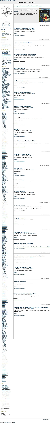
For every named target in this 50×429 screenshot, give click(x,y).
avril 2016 (3, 234)
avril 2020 (3, 185)
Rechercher (3, 37)
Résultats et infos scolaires (6, 101)
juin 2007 (3, 341)
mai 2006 (3, 354)
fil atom (3, 405)
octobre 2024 (4, 130)
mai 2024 (3, 135)
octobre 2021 (4, 167)
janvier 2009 (4, 322)
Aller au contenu (2, 0)
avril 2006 (3, 355)
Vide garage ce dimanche (19, 218)
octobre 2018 (4, 203)
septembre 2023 (5, 143)
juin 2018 (3, 207)
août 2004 (3, 376)
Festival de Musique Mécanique (5, 396)
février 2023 (4, 151)
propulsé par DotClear (46, 419)
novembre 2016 (4, 227)
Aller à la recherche (12, 0)
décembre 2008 (4, 323)
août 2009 (3, 315)
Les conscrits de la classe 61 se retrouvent (23, 28)
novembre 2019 (4, 190)
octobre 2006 (4, 349)
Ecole (3, 108)
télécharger (16, 11)
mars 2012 (4, 283)
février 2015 (4, 248)
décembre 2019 (4, 189)
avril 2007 (3, 343)
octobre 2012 (4, 276)
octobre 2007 (4, 337)
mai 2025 (3, 123)
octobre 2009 (4, 313)
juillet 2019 (4, 194)
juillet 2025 (4, 121)
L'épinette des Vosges (6, 394)
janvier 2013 (4, 273)
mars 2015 (4, 247)
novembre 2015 (4, 239)
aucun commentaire (16, 35)
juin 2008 (3, 329)
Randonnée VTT (17, 168)
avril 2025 (3, 124)
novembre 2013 (4, 263)
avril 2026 (3, 112)
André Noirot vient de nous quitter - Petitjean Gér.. (6, 55)
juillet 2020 (4, 182)
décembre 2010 (4, 299)
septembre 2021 (5, 168)
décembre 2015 (4, 238)
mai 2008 (3, 330)
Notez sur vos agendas (6, 94)
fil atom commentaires (6, 406)
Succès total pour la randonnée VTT (22, 92)
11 (3, 24)
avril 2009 (3, 319)
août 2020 (3, 181)
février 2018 (4, 211)
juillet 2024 (4, 133)
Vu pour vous (4, 105)
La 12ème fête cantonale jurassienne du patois (24, 293)
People (3, 97)
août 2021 (3, 169)
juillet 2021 (4, 170)
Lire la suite (15, 33)
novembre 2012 (4, 275)
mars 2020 (4, 186)
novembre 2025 (4, 117)
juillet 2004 (4, 377)
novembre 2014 (4, 251)
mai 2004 (3, 379)
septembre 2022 (5, 156)
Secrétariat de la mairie (19, 68)
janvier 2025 (4, 127)
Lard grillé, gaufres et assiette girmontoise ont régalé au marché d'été (30, 307)
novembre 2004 (4, 373)
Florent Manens (7, 422)
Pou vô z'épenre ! (5, 98)
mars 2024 (4, 137)
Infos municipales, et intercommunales (35, 69)
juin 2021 (3, 171)
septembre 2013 (5, 265)
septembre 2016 (5, 229)
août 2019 (3, 193)
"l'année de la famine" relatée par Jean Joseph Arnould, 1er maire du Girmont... (6, 389)
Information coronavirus (6, 84)
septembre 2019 (5, 192)
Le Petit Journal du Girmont (25, 2)
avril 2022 (3, 161)
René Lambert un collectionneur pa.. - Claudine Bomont (6, 52)
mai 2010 (3, 306)
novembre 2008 (4, 324)
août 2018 (3, 205)
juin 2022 (3, 159)
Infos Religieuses (32, 233)
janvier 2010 (4, 310)
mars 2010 (4, 308)
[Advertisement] (30, 330)
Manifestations (4, 89)
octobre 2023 (4, 142)
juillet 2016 (4, 231)
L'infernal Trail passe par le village (22, 267)
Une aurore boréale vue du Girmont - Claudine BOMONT (6, 63)
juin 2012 (3, 280)
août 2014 (3, 254)
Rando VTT (16, 129)
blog (14, 422)
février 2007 (4, 345)
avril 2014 (3, 258)
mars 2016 (4, 235)
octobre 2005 (4, 361)
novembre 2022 (4, 154)
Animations (33, 29)
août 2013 (3, 266)
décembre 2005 (4, 359)
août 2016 (3, 230)
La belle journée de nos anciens (21, 80)
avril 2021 (3, 173)
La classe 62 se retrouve (19, 191)
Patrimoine (4, 96)
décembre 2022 (4, 153)
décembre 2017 (4, 213)
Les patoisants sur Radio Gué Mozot (22, 42)
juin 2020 (3, 183)
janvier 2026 (4, 115)
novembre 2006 (4, 348)
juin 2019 (3, 195)
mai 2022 (3, 160)
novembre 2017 (4, 214)
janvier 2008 (4, 334)
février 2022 (4, 163)
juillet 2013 (4, 267)
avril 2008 (3, 331)
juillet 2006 (4, 352)
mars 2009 (4, 320)
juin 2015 (3, 244)
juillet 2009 (4, 316)
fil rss (3, 402)
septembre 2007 (5, 338)
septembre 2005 (5, 362)
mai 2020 (3, 184)
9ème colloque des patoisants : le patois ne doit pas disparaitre (28, 256)
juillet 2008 (4, 328)
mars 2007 (4, 344)
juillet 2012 (4, 279)
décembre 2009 (4, 311)
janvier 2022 (4, 164)
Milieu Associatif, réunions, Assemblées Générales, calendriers (6, 92)
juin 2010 (3, 305)
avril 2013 (3, 270)
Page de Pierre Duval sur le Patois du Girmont (6, 393)
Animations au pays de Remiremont (22, 106)
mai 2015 (3, 245)
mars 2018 (4, 210)
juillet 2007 (4, 340)
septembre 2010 (5, 302)
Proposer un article (5, 33)
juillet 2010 (4, 304)
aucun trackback (22, 35)
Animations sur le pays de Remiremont (23, 243)
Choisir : (2, 413)
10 (2, 24)
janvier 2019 (4, 200)
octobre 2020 (4, 179)
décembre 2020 (4, 177)
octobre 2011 (4, 288)
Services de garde (5, 103)
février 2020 (4, 187)
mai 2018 (3, 208)
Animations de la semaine (19, 281)
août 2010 (3, 303)
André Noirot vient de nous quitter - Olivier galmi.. (6, 58)
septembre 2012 (5, 277)
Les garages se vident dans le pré (21, 154)
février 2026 (4, 114)
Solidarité (3, 104)
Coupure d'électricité (18, 117)
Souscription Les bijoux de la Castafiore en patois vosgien (27, 6)
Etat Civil (3, 79)
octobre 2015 (4, 240)
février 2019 (4, 199)
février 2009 (4, 321)
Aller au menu (7, 0)
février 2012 (4, 284)
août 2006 (3, 351)
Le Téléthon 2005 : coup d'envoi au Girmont (6, 45)
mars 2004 (4, 381)
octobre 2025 (4, 118)
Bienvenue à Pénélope (18, 180)
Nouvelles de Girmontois (6, 95)
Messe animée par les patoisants (21, 232)
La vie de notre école (5, 107)
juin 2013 (3, 268)
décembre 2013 (4, 262)
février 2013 (4, 272)
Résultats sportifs (5, 102)
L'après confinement (5, 106)
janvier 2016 (4, 237)
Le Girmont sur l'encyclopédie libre (5, 386)
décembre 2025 (4, 116)
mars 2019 (4, 198)
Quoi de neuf (4, 100)
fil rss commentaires (5, 403)
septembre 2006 (5, 350)
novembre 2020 (4, 178)
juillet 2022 (4, 158)
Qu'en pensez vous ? (5, 99)
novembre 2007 (4, 336)
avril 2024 (3, 136)
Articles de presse (5, 71)
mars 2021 (4, 174)
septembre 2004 (5, 375)
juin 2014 (3, 256)
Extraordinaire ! (4, 80)
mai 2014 (3, 257)
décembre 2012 (4, 274)
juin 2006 (3, 353)
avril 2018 (3, 209)
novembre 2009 (4, 312)
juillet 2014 (4, 255)
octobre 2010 (4, 301)
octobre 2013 (4, 264)
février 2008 (4, 333)
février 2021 (4, 175)
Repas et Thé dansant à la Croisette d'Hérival (24, 140)
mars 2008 (4, 332)
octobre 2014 (4, 252)
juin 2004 (3, 378)
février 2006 (4, 357)
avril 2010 (3, 307)
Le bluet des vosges (5, 387)
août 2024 (3, 132)
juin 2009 (3, 317)
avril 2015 (3, 246)
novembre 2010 (4, 300)
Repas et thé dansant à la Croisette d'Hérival (24, 54)
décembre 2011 (4, 286)
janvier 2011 (4, 298)
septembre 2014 (5, 253)
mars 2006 (4, 356)
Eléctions (3, 78)
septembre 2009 (5, 314)
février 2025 (4, 126)
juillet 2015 (4, 243)
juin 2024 (3, 134)
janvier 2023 (4, 152)
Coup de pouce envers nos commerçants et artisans (6, 75)
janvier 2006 (4, 358)
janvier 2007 (4, 346)
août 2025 (3, 120)
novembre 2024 (4, 129)
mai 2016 (3, 233)
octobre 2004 (4, 374)
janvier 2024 (4, 139)
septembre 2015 (5, 241)
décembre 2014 (4, 250)
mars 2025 (4, 125)
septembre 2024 (5, 131)
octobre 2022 (4, 155)
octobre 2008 (4, 325)
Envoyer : (2, 415)
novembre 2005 (4, 360)
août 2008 (3, 327)
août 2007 (3, 339)
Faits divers (4, 81)
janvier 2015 (4, 249)
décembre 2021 (4, 165)
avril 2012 (3, 282)
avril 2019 (3, 197)
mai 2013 (3, 269)
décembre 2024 (4, 128)
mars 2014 (4, 259)
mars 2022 (4, 162)
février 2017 (4, 224)
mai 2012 (3, 281)
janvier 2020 (4, 188)
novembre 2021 (4, 166)
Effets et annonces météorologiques (5, 77)
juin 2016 (3, 232)
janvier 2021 (4, 176)
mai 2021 (3, 172)
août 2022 (3, 157)
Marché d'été (4, 90)
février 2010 (4, 309)
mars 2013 (4, 271)
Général (3, 82)
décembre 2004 (4, 372)
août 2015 (3, 242)
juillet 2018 (4, 206)
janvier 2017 (4, 225)
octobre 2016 (4, 228)
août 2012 (3, 278)
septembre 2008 (5, 326)
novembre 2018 (4, 202)
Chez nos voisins (5, 73)
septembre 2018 (5, 204)
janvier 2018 (4, 212)
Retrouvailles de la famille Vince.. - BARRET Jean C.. (6, 60)
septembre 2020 (5, 180)
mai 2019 (3, 196)
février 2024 (4, 138)
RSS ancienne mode (5, 404)
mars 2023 (4, 150)
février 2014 (4, 260)
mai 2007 (3, 342)
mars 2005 (4, 369)
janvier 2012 (4, 285)
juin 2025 (3, 122)
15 (8, 24)
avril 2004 (3, 380)
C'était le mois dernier (5, 72)
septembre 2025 (5, 119)
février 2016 (4, 236)
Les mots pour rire (5, 88)
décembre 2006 (4, 347)
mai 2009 (3, 318)
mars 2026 (4, 113)
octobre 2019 (4, 191)
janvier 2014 (4, 261)
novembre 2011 (4, 287)
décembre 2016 (4, 226)
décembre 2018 (4, 201)
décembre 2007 (4, 335)
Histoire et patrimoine (5, 83)
